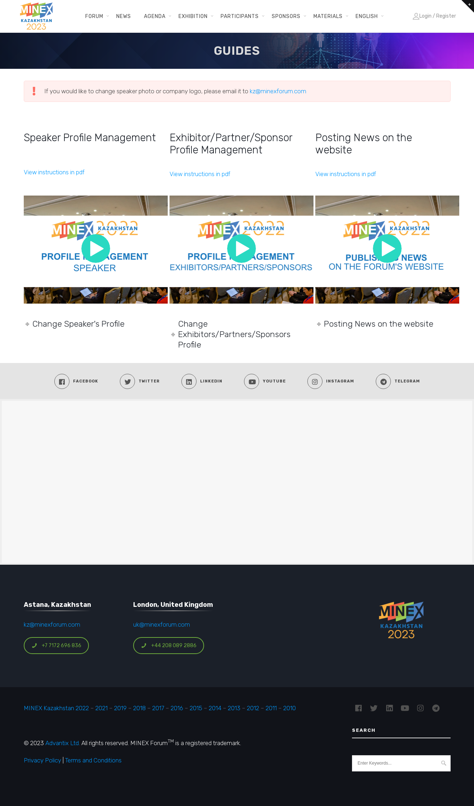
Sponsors (286, 16)
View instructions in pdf (54, 172)
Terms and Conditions (93, 760)
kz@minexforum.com (278, 91)
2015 (196, 708)
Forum (94, 16)
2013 (234, 708)
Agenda (155, 16)
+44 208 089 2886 (169, 645)
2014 (215, 708)
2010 (289, 708)
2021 (101, 708)
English (367, 16)
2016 (177, 708)
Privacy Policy (42, 760)
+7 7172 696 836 (56, 645)
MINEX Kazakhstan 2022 (56, 708)
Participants (240, 16)
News (123, 16)
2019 (120, 708)
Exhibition (193, 16)
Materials (328, 16)
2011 (271, 708)
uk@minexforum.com (161, 624)
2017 (158, 708)
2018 (139, 708)
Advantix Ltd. (62, 743)
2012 (253, 708)
